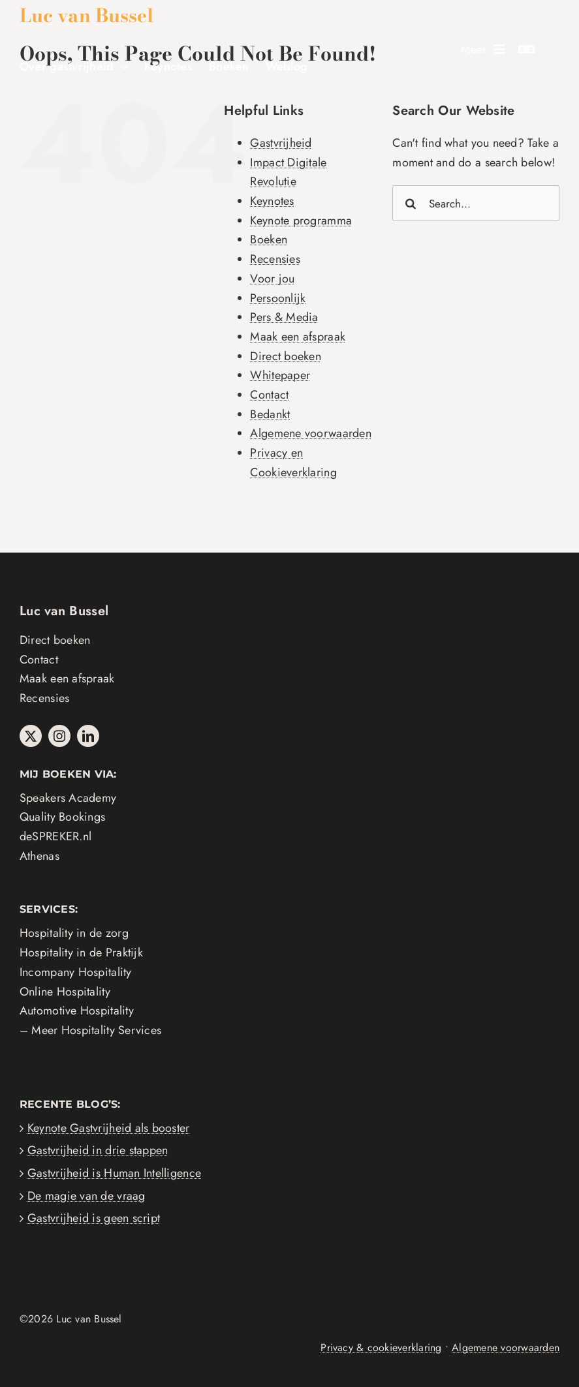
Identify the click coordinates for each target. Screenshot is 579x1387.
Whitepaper (280, 375)
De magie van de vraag (86, 1195)
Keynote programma (301, 220)
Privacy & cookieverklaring (381, 1347)
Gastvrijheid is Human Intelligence (114, 1173)
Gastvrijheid (280, 142)
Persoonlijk (277, 298)
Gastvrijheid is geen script (93, 1218)
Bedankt (270, 414)
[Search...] (475, 203)
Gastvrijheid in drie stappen (97, 1150)
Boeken (268, 239)
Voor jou (272, 278)
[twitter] (31, 736)
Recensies (275, 259)
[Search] (410, 203)
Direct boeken (285, 356)
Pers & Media (284, 317)
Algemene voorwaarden (310, 433)
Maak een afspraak (297, 336)
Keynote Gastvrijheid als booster (108, 1128)
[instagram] (59, 736)
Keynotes (272, 200)
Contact (269, 394)
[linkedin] (88, 736)
